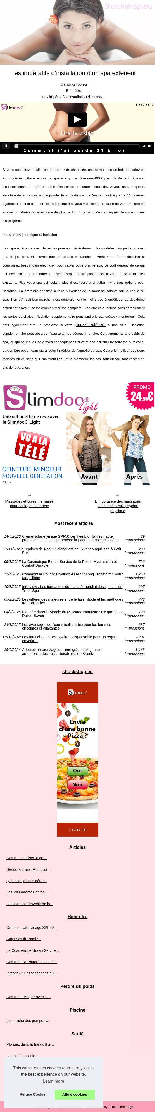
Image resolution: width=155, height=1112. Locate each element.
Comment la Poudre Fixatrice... (31, 962)
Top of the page (121, 1107)
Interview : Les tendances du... (31, 973)
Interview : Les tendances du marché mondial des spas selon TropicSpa (72, 588)
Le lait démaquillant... (23, 1056)
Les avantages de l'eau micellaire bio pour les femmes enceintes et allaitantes (66, 626)
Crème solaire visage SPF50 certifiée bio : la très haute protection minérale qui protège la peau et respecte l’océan (70, 538)
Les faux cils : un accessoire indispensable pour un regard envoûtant (69, 639)
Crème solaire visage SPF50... (31, 927)
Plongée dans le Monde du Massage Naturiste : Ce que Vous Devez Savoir (72, 614)
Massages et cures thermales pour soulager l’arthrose (29, 503)
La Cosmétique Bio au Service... (32, 950)
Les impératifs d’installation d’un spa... (73, 97)
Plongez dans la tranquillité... (30, 1044)
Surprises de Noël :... (23, 939)
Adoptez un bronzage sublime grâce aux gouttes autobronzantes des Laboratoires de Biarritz (62, 651)
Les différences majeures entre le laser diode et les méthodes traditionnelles (72, 601)
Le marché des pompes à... (28, 1021)
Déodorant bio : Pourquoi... (28, 869)
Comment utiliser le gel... (26, 858)
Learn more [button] (53, 1081)
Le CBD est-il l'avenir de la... (29, 904)
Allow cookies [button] (74, 1094)
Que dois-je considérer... (26, 881)
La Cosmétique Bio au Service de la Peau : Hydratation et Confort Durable (69, 563)
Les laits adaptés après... (27, 892)
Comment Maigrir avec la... (28, 997)
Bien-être (73, 90)
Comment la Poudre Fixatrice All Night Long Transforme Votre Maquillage (73, 576)
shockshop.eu (75, 84)
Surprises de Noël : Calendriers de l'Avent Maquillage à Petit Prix (71, 551)
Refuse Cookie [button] (32, 1094)
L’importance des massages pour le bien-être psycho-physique (118, 506)
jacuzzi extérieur (90, 325)
